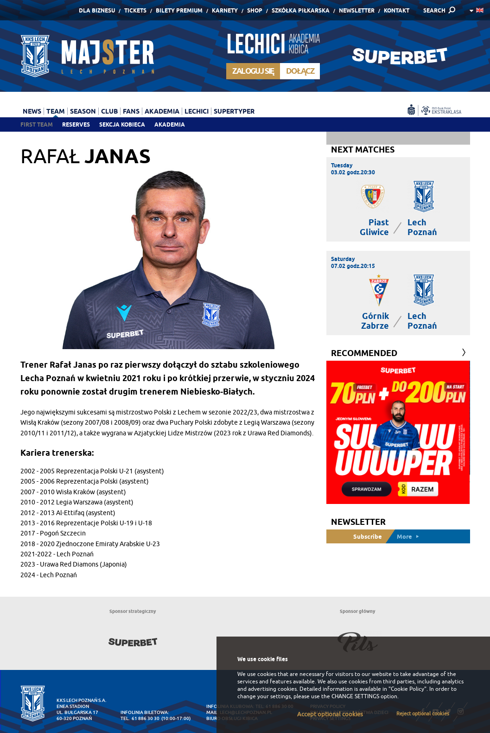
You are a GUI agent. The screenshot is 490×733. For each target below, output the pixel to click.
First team (36, 124)
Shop (254, 10)
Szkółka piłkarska (301, 10)
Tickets (135, 10)
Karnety (225, 10)
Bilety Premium (179, 10)
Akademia (169, 124)
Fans (131, 111)
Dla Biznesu (97, 10)
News (32, 111)
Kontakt (396, 10)
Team (55, 111)
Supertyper (234, 111)
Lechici (197, 111)
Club (109, 111)
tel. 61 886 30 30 (140, 718)
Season (83, 111)
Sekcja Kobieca (122, 124)
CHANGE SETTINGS (355, 696)
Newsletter (357, 10)
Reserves (76, 124)
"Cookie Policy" (407, 689)
